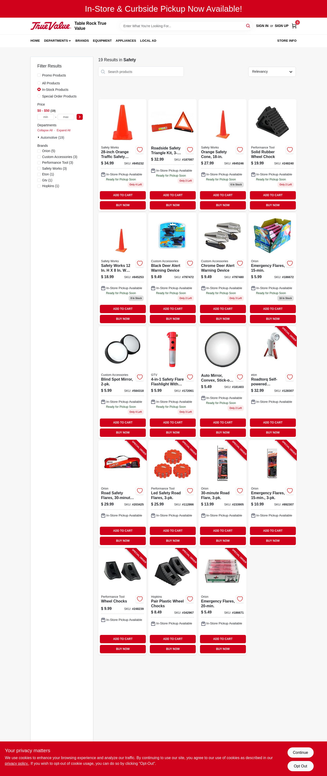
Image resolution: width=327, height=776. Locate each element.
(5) (48, 151)
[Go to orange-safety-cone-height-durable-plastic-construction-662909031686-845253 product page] (122, 269)
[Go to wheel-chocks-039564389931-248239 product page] (122, 601)
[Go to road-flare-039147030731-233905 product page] (222, 493)
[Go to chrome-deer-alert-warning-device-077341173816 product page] (222, 269)
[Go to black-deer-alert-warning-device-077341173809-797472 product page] (172, 269)
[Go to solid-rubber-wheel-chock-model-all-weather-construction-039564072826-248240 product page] (272, 155)
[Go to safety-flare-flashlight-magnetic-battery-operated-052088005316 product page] (172, 383)
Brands (82, 40)
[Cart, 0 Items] (294, 25)
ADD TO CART (123, 195)
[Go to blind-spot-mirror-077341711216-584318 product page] (122, 383)
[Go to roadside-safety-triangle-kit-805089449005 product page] (172, 155)
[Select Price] (80, 117)
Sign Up (281, 26)
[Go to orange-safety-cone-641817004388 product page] (222, 155)
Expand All (63, 130)
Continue (300, 752)
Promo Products (54, 75)
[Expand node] (39, 137)
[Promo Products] (39, 75)
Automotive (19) (52, 137)
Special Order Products (59, 96)
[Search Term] (186, 26)
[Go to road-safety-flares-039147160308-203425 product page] (122, 493)
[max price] (66, 117)
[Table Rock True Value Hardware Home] (50, 26)
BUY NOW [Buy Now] (123, 205)
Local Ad (148, 40)
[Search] (248, 26)
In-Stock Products (55, 89)
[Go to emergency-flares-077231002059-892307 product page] (272, 493)
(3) (59, 157)
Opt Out (300, 766)
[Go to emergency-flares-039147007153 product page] (272, 269)
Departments (56, 40)
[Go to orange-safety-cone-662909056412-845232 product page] (122, 155)
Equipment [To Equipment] (102, 40)
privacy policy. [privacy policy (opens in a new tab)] (17, 763)
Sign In (262, 26)
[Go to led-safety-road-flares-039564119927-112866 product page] (172, 493)
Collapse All (45, 130)
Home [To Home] (35, 40)
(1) (48, 174)
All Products (51, 83)
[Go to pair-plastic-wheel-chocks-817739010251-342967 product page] (172, 601)
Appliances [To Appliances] (126, 40)
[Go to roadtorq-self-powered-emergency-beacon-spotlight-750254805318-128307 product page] (272, 383)
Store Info (287, 40)
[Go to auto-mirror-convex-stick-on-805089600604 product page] (222, 383)
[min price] (45, 117)
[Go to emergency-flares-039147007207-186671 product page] (222, 601)
